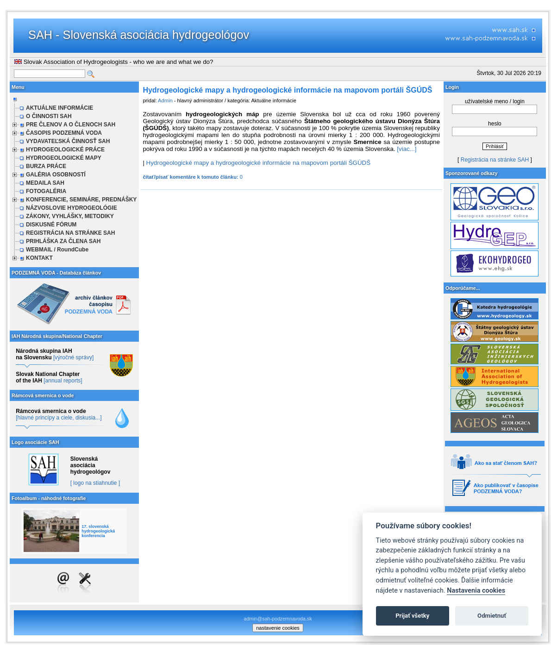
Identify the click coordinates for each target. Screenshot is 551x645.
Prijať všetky (412, 615)
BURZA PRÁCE (46, 166)
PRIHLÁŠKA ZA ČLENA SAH (63, 241)
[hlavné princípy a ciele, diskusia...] (58, 417)
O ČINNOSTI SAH (49, 116)
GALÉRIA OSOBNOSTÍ (56, 174)
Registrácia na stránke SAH (495, 160)
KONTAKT (39, 258)
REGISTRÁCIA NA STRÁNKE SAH (70, 233)
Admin (165, 100)
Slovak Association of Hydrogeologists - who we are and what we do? (113, 61)
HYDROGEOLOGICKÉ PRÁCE (65, 149)
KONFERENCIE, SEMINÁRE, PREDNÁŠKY (81, 199)
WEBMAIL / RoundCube (57, 249)
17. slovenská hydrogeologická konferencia (98, 531)
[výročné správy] (73, 357)
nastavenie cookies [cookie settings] (278, 628)
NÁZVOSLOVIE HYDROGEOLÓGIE (71, 208)
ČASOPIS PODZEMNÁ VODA (64, 133)
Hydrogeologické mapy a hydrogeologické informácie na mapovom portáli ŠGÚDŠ (258, 162)
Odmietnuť (491, 615)
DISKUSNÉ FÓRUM (51, 224)
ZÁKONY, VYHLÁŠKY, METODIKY (70, 216)
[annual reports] (63, 380)
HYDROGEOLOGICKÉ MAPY (63, 158)
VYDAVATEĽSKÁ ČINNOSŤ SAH (68, 141)
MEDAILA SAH (45, 183)
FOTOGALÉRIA (46, 191)
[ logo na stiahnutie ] (95, 483)
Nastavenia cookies (476, 591)
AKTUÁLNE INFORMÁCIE (59, 108)
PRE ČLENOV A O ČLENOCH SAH (70, 124)
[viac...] (406, 148)
